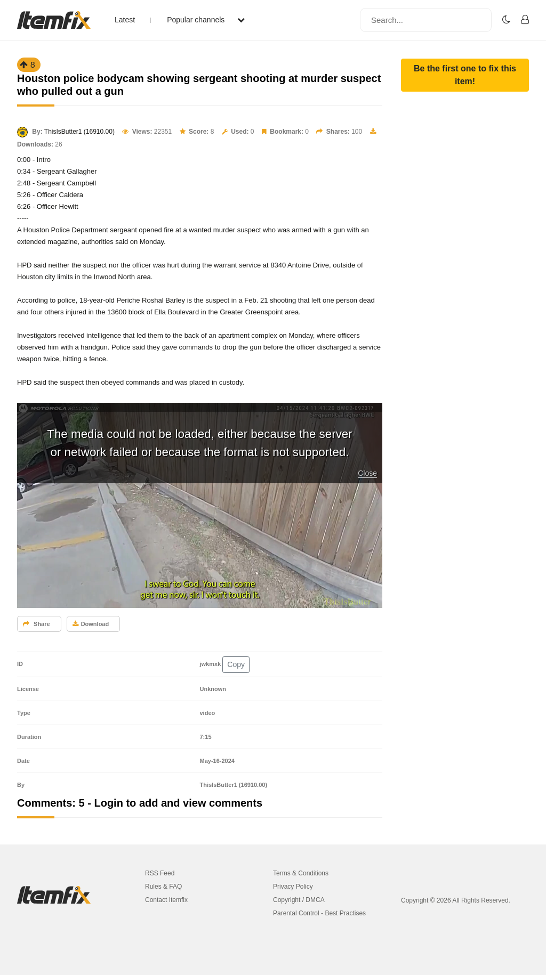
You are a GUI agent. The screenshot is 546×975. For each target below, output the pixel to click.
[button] (465, 75)
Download (91, 624)
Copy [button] (236, 664)
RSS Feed (159, 873)
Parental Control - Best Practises (319, 913)
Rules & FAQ (163, 886)
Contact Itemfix (166, 900)
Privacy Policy (293, 886)
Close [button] (367, 473)
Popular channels (206, 19)
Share (36, 624)
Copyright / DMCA (299, 900)
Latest (125, 19)
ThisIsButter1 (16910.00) (79, 131)
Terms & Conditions (300, 873)
